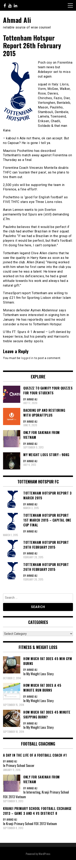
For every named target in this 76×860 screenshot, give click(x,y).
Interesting (33, 792)
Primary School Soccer (20, 765)
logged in (27, 358)
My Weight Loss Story (40, 673)
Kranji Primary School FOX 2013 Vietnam (31, 823)
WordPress (44, 854)
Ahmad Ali (17, 20)
